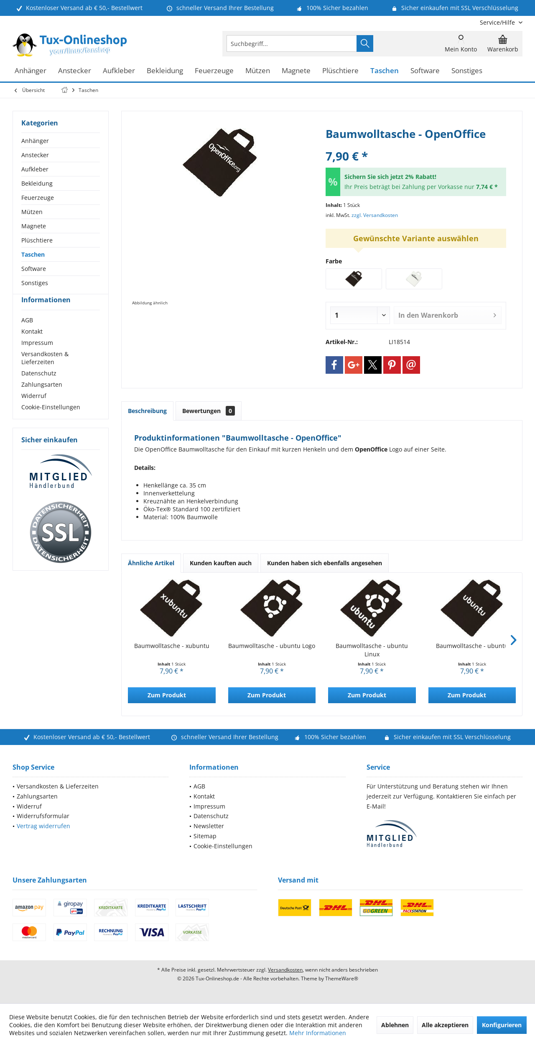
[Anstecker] (74, 71)
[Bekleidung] (165, 71)
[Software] (425, 71)
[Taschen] (384, 71)
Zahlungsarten (41, 399)
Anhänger (35, 141)
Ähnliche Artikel (151, 563)
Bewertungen (208, 411)
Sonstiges (34, 283)
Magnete (33, 226)
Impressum (37, 358)
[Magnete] (296, 71)
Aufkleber (34, 169)
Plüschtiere (37, 240)
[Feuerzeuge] (214, 71)
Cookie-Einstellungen (50, 422)
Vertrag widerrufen (43, 826)
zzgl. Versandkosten (375, 215)
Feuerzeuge (37, 198)
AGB (27, 335)
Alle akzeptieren (445, 1025)
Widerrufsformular (43, 816)
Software (33, 269)
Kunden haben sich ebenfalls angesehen (324, 563)
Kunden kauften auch (221, 563)
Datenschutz (38, 388)
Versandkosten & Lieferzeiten (45, 373)
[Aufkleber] (119, 71)
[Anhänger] (30, 71)
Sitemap (205, 836)
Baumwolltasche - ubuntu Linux (372, 650)
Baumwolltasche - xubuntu (171, 646)
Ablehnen (395, 1025)
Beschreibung (147, 411)
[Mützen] (257, 71)
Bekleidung (37, 183)
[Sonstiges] (467, 71)
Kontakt (32, 346)
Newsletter (209, 826)
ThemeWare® (341, 978)
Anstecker (35, 155)
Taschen (33, 254)
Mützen (32, 212)
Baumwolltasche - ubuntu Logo (271, 646)
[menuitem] (498, 22)
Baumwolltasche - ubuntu (472, 646)
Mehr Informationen (317, 1033)
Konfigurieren (502, 1025)
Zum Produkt (167, 695)
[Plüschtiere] (340, 71)
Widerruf (33, 411)
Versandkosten (285, 969)
